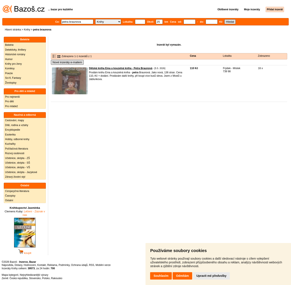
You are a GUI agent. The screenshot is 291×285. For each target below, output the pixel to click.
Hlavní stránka (13, 29)
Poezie (9, 73)
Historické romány (15, 54)
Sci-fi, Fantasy (13, 77)
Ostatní (9, 200)
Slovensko (35, 278)
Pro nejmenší (12, 96)
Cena (193, 55)
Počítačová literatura (16, 148)
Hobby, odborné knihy (17, 139)
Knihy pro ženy (13, 63)
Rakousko (56, 278)
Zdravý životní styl (15, 176)
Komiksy (10, 68)
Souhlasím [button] (160, 275)
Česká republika (18, 278)
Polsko (46, 278)
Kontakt (41, 265)
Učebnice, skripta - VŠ (17, 167)
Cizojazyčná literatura (17, 191)
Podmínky (64, 265)
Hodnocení (30, 265)
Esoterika (10, 134)
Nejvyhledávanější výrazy (34, 274)
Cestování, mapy (14, 120)
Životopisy (10, 82)
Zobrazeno (264, 55)
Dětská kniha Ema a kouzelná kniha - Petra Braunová (120, 68)
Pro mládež (11, 106)
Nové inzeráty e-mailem (67, 62)
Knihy (27, 29)
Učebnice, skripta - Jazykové (21, 172)
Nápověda (7, 265)
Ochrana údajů (79, 265)
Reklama (52, 265)
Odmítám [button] (182, 275)
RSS (91, 265)
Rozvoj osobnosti (14, 153)
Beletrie (9, 44)
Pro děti (9, 101)
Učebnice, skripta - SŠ (17, 162)
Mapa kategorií (10, 274)
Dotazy (18, 265)
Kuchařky (10, 143)
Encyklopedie (12, 129)
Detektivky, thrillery (15, 49)
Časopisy (10, 195)
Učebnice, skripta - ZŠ (17, 158)
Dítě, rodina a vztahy (16, 125)
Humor (9, 59)
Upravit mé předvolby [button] (211, 275)
